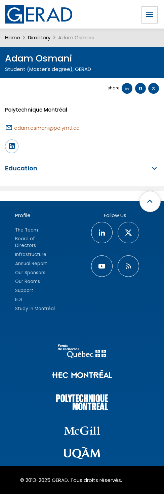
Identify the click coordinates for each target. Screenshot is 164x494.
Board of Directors (25, 242)
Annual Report (31, 263)
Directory (39, 37)
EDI (18, 299)
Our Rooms (27, 281)
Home (12, 37)
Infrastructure (30, 254)
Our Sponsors (30, 273)
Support (24, 290)
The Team (26, 230)
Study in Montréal (35, 308)
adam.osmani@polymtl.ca (47, 127)
